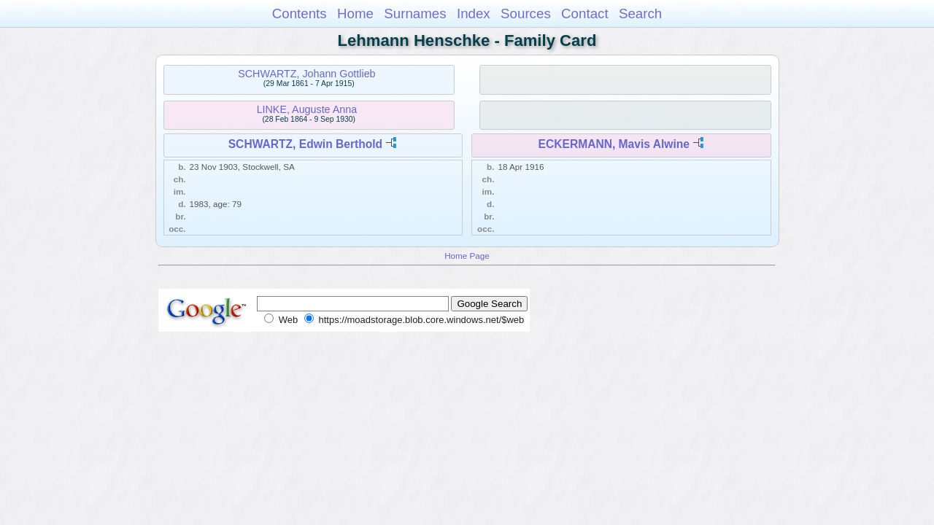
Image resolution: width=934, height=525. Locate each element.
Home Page (467, 255)
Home (355, 13)
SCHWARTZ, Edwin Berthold (305, 144)
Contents (299, 13)
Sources (526, 13)
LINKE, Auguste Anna (307, 109)
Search (640, 13)
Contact (585, 13)
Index (473, 13)
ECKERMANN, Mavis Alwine (614, 144)
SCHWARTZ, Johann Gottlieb (306, 73)
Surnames (415, 13)
